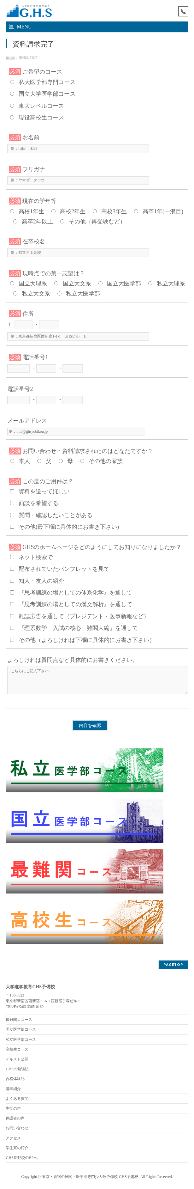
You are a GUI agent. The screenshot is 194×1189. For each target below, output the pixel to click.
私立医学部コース (21, 1039)
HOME (10, 57)
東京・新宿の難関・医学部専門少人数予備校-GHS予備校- (90, 1176)
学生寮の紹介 (17, 1148)
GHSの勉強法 (17, 1069)
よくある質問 (17, 1098)
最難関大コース (19, 1019)
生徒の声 (13, 1108)
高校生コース (17, 1049)
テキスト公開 (17, 1059)
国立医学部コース (21, 1029)
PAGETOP (173, 964)
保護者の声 (15, 1118)
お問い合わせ (17, 1128)
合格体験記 (15, 1078)
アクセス (13, 1138)
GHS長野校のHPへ (21, 1157)
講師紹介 (13, 1089)
